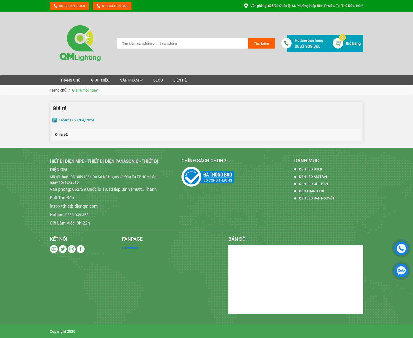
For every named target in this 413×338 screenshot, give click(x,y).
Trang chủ (70, 80)
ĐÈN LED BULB (310, 169)
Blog (158, 80)
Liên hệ (180, 80)
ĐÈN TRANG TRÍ (311, 191)
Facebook (130, 247)
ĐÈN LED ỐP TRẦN (313, 183)
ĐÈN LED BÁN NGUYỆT (317, 198)
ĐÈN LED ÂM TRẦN (313, 176)
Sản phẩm (131, 80)
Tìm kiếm (261, 43)
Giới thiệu (100, 80)
